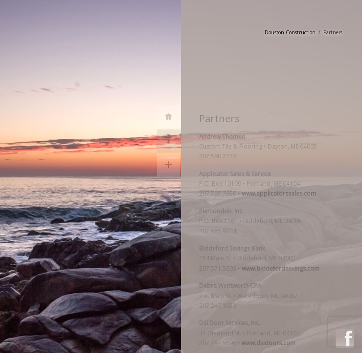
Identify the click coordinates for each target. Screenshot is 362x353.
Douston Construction (290, 32)
